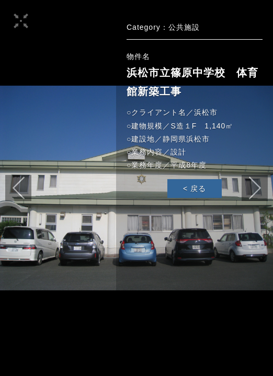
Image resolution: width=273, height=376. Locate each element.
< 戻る (194, 188)
